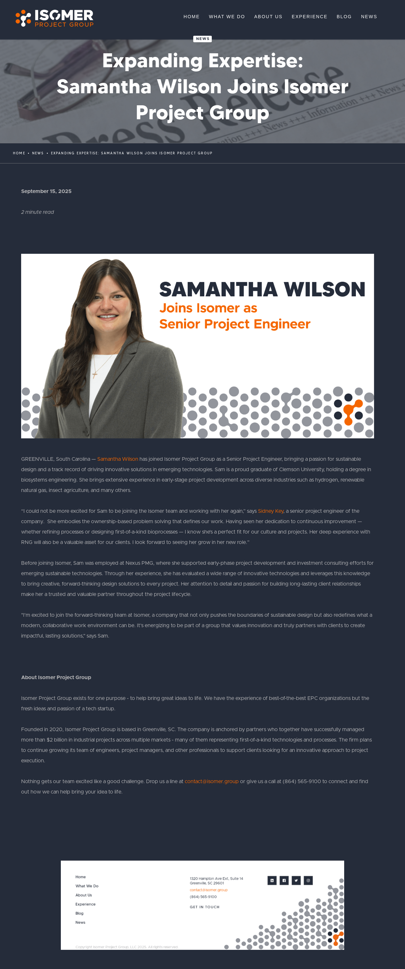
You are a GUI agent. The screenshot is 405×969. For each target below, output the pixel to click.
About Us (83, 895)
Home (19, 153)
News (203, 39)
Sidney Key (270, 511)
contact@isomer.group (212, 781)
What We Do (86, 886)
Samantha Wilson (117, 459)
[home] (51, 18)
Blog (79, 913)
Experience (85, 904)
